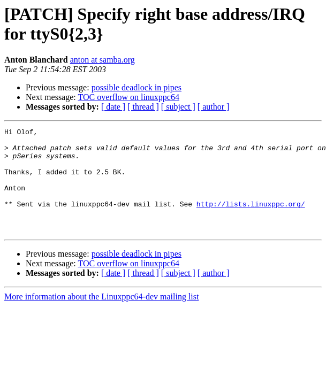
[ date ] (113, 106)
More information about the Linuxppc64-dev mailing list (101, 317)
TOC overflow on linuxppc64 (128, 97)
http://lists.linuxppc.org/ (250, 220)
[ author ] (214, 106)
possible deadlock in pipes (136, 87)
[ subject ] (178, 106)
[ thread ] (143, 106)
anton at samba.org (102, 59)
